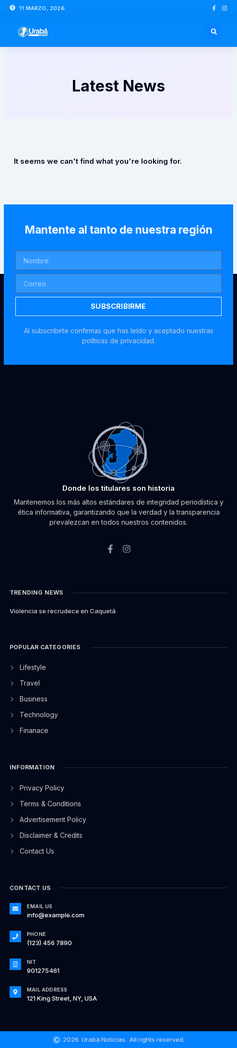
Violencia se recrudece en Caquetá (63, 611)
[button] (214, 31)
